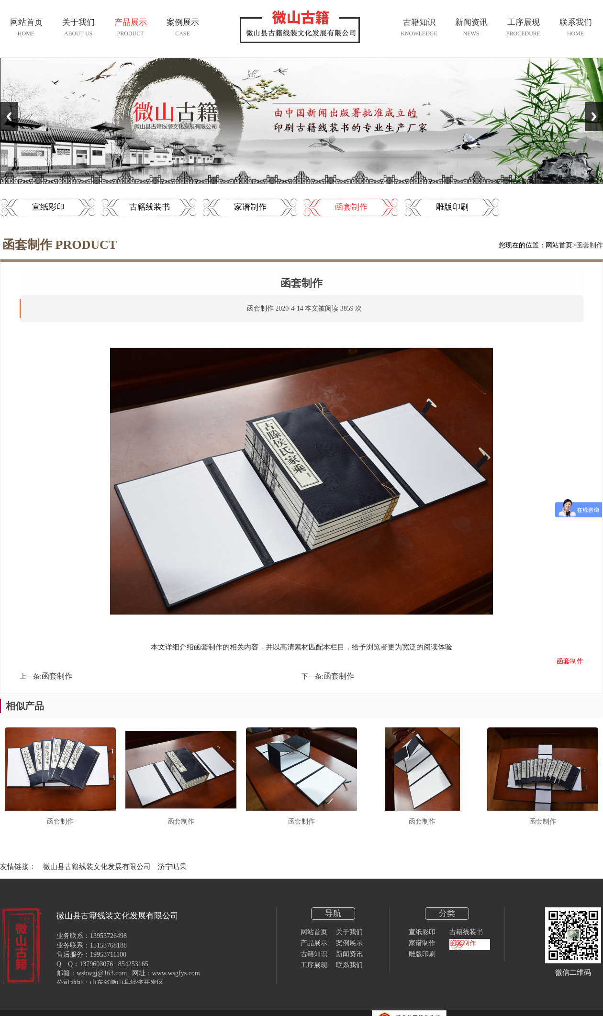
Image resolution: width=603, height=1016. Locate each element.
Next (594, 116)
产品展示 (314, 943)
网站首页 (559, 245)
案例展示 (349, 943)
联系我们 (349, 965)
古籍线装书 (149, 207)
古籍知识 (314, 954)
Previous (9, 116)
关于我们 (349, 932)
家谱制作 (250, 207)
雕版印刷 (452, 207)
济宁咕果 (172, 867)
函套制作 (351, 207)
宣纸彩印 (48, 207)
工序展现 (314, 965)
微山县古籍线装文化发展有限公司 (97, 867)
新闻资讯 (349, 954)
